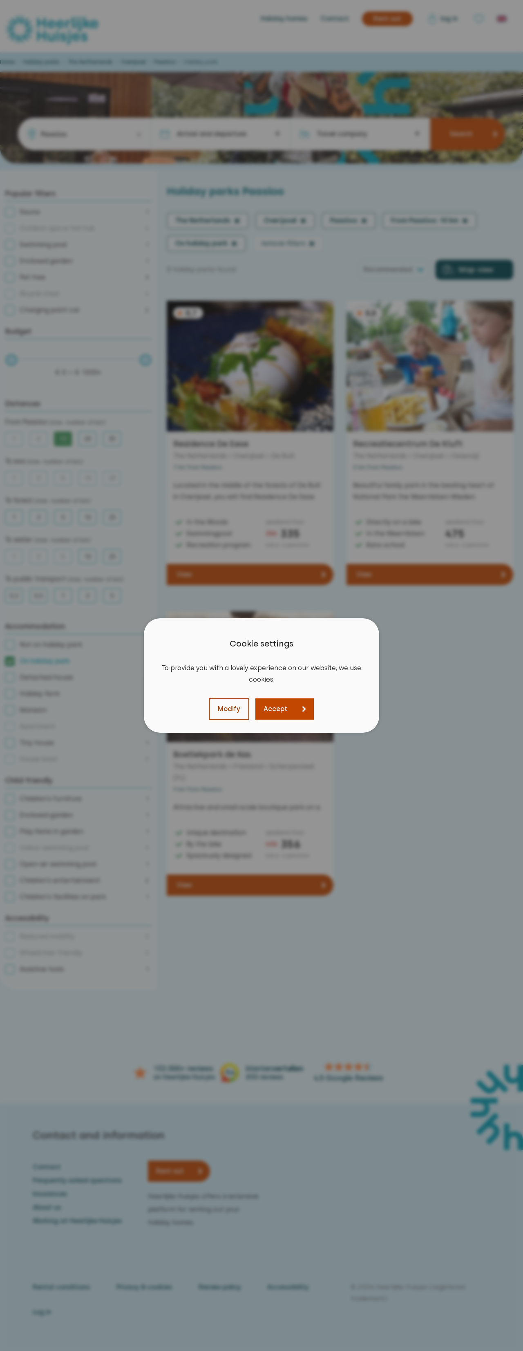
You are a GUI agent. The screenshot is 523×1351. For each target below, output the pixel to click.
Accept (276, 709)
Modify (229, 709)
